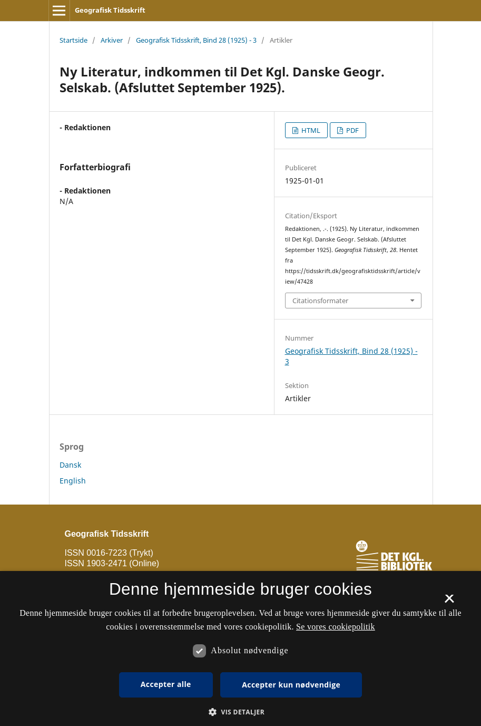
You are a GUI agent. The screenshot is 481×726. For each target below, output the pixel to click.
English (73, 481)
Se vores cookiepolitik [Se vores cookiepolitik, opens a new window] (335, 626)
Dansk (70, 465)
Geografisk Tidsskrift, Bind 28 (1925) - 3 (196, 40)
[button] (240, 712)
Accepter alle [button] (166, 684)
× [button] (449, 602)
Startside (73, 40)
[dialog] (240, 648)
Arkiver (112, 40)
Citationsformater (320, 300)
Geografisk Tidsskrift (110, 10)
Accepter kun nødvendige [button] (291, 685)
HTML (310, 130)
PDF (352, 130)
